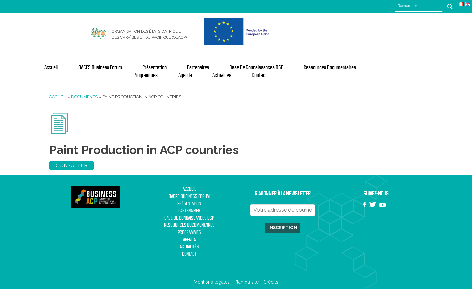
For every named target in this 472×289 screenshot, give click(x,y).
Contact (259, 75)
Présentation (154, 67)
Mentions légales (212, 282)
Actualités (221, 75)
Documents (84, 96)
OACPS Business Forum (100, 67)
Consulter (72, 166)
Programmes (145, 75)
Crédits (270, 282)
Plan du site (246, 282)
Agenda (185, 75)
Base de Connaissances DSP (256, 67)
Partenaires (198, 67)
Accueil (51, 67)
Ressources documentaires (330, 67)
